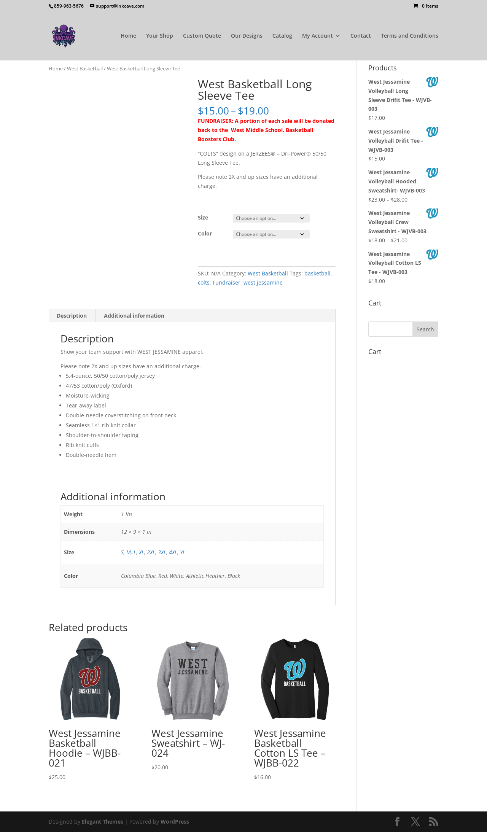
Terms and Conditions (409, 36)
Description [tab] (72, 315)
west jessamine (263, 282)
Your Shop (159, 36)
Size (203, 217)
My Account (317, 36)
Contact (360, 36)
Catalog (282, 36)
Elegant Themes (102, 821)
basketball (317, 273)
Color (205, 233)
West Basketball (85, 68)
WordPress (175, 821)
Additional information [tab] (134, 315)
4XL (173, 552)
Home (128, 36)
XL (141, 552)
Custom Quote (202, 36)
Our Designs (247, 36)
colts (204, 282)
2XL (151, 552)
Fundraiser (226, 282)
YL (182, 552)
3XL (162, 552)
